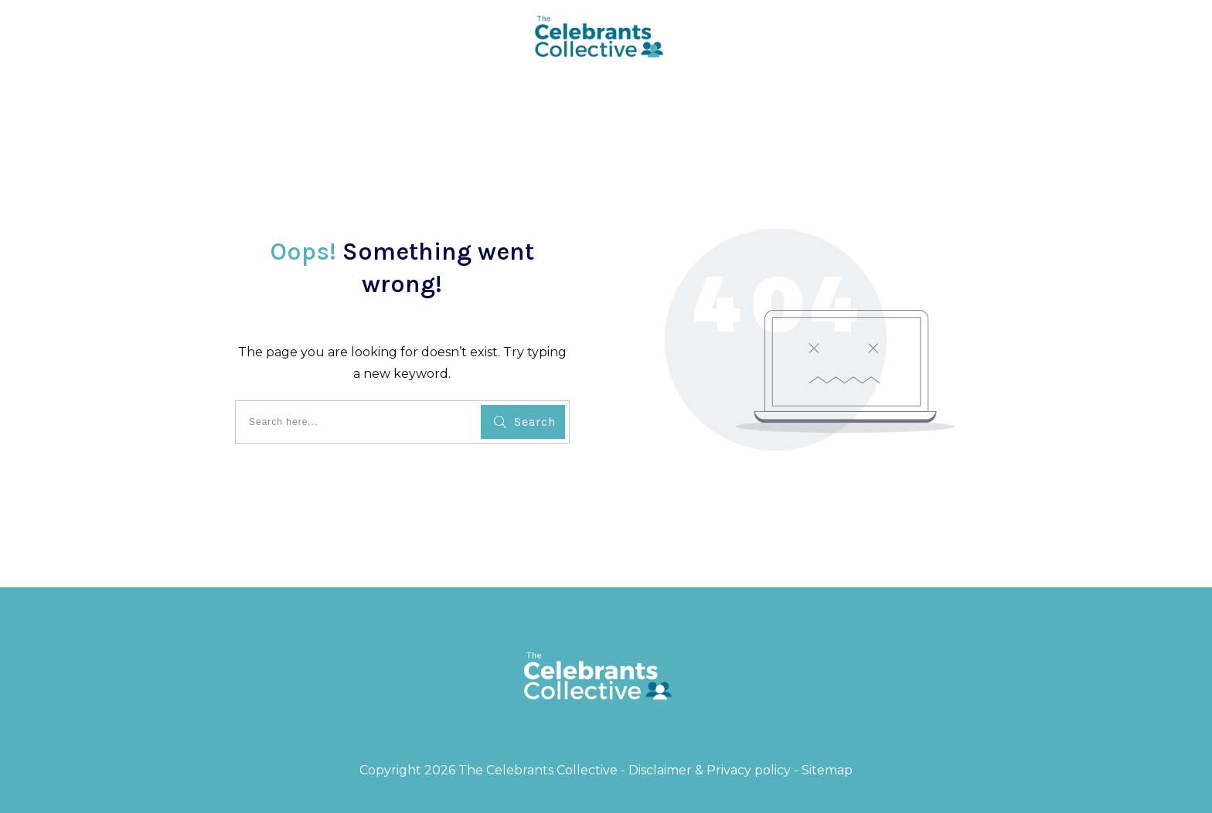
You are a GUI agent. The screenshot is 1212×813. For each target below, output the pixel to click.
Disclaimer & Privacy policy (709, 770)
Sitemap (827, 770)
